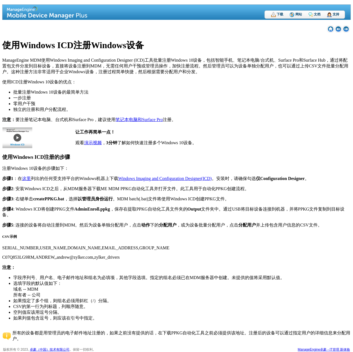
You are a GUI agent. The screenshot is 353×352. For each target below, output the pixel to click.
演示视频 (93, 142)
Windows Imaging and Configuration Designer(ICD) (165, 178)
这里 (26, 178)
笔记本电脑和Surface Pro (139, 119)
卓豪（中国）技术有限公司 (49, 349)
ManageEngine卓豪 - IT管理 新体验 (324, 349)
